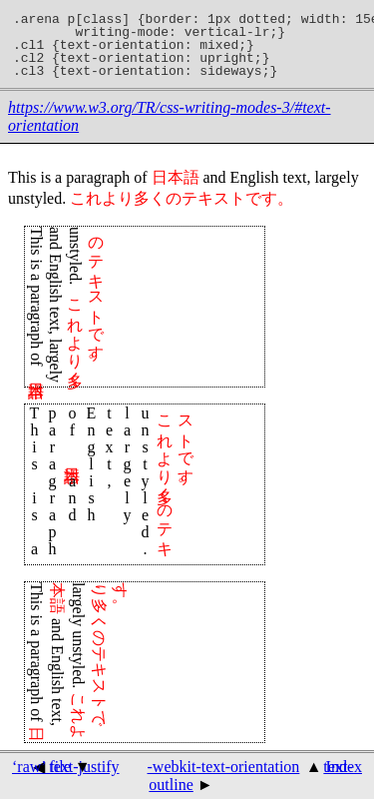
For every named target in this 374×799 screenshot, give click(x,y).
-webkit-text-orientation (224, 766)
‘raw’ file (41, 766)
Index (344, 766)
